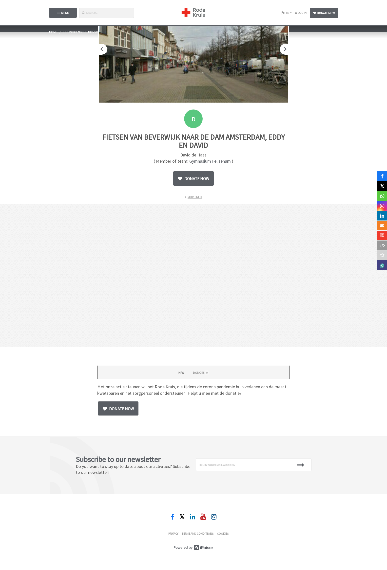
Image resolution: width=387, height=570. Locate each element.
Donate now (324, 13)
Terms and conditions (197, 533)
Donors (201, 372)
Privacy (173, 533)
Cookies (223, 533)
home (53, 32)
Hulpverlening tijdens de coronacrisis (91, 32)
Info (181, 372)
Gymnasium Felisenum (210, 161)
